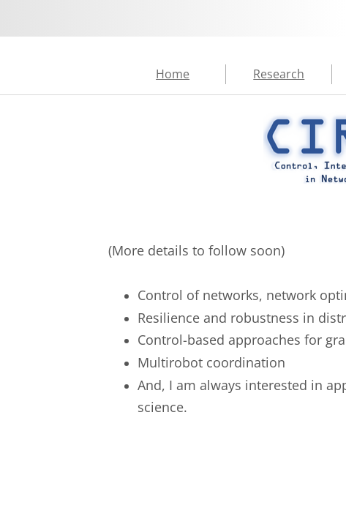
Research (278, 74)
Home (172, 74)
